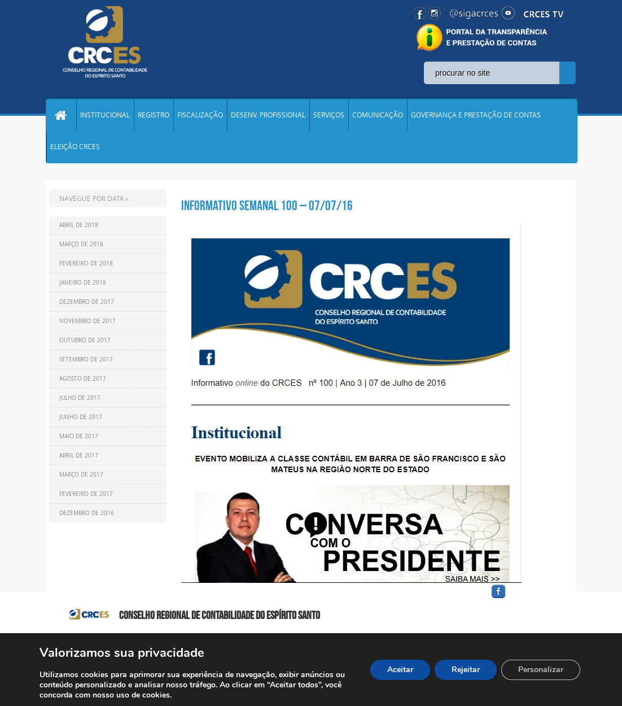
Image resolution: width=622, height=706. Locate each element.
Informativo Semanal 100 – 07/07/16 (267, 205)
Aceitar (400, 669)
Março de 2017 (81, 474)
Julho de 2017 (79, 398)
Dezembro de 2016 (86, 513)
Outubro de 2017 (85, 340)
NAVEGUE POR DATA (91, 198)
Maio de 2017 (78, 436)
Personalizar (540, 669)
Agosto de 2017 (82, 378)
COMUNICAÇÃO (377, 115)
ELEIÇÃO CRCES (75, 146)
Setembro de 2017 (86, 359)
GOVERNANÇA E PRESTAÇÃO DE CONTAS (476, 115)
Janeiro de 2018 (82, 282)
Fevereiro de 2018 (86, 263)
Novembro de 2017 (87, 321)
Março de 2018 (81, 244)
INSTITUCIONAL (105, 115)
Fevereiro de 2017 (86, 494)
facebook (525, 598)
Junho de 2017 (80, 417)
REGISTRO (153, 115)
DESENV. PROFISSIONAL (268, 115)
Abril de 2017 (78, 455)
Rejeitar (466, 669)
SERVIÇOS (328, 115)
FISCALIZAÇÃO (200, 115)
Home (61, 115)
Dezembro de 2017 (86, 302)
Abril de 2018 (78, 225)
